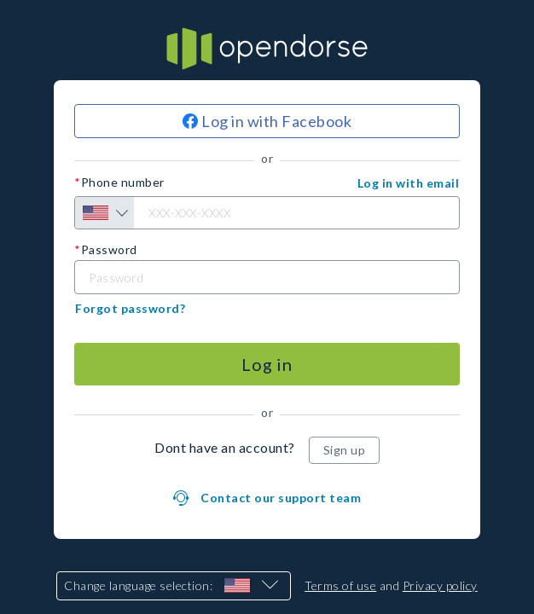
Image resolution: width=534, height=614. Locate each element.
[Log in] (267, 364)
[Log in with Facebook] (267, 121)
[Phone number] (267, 213)
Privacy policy (440, 585)
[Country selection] (104, 213)
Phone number (123, 182)
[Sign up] (344, 450)
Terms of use (340, 585)
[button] (409, 183)
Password (109, 250)
